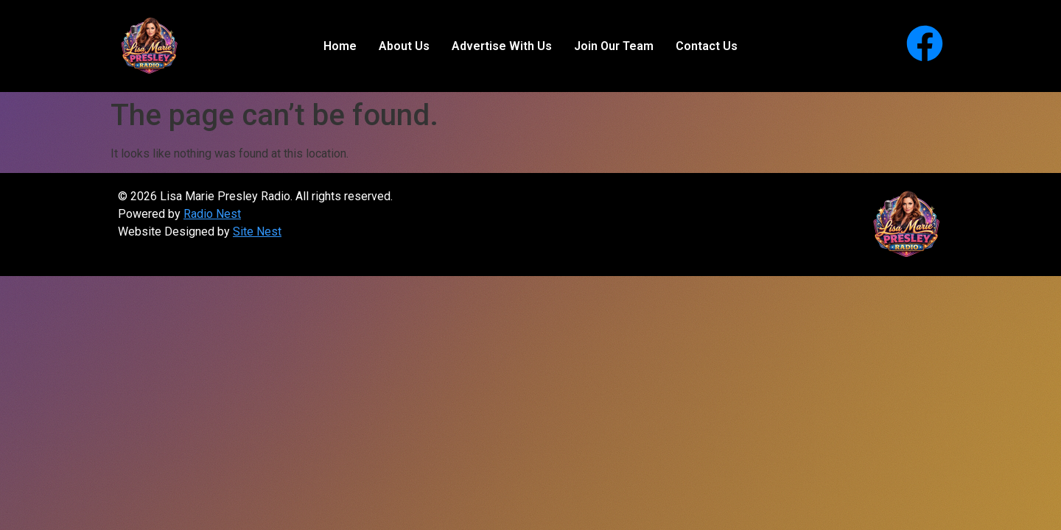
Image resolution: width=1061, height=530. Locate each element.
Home (340, 46)
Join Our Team (614, 46)
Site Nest (257, 232)
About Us (404, 46)
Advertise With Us (502, 46)
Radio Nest (212, 214)
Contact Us (707, 46)
